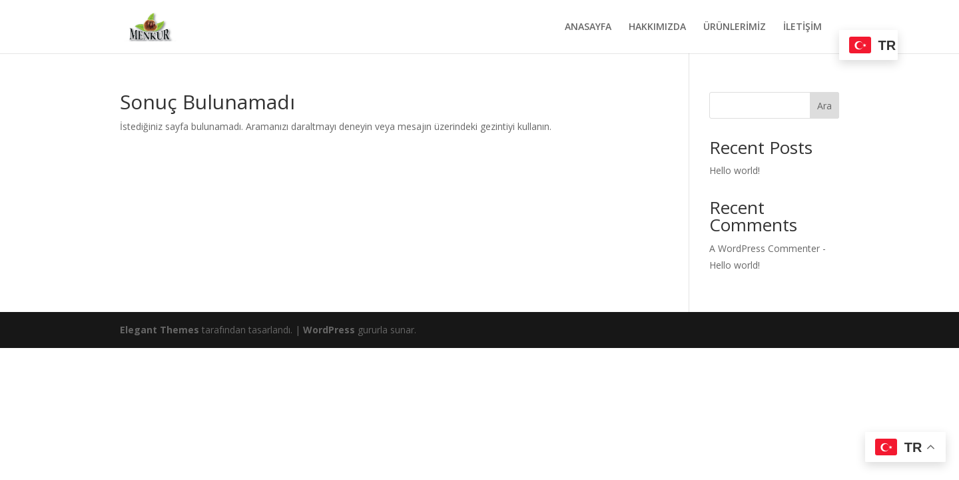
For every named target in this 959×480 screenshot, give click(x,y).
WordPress (329, 329)
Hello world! (734, 170)
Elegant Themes (159, 329)
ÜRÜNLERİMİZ (734, 27)
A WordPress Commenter (764, 248)
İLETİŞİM (802, 27)
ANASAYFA (588, 27)
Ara (824, 105)
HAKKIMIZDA (657, 27)
